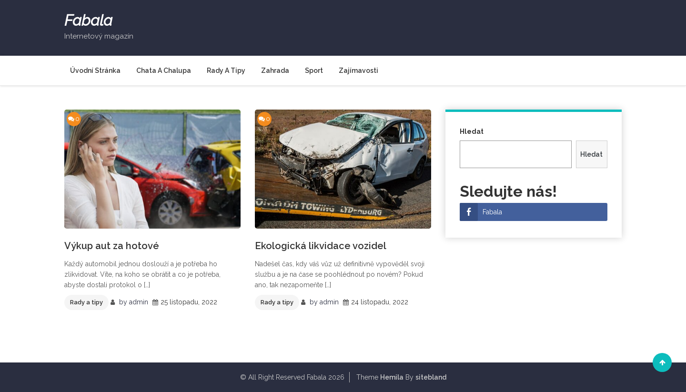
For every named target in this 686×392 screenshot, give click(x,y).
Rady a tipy (226, 70)
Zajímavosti (358, 70)
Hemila (392, 377)
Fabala (88, 20)
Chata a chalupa (163, 70)
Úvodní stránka (95, 70)
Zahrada (275, 70)
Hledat (472, 131)
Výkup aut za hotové (111, 245)
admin (138, 302)
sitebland (430, 377)
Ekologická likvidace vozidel (320, 245)
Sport (314, 70)
